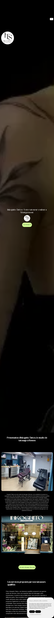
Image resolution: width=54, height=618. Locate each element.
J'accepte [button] (32, 611)
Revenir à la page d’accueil (27, 567)
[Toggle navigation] (51, 19)
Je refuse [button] (38, 611)
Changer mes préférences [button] (35, 614)
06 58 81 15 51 (27, 224)
